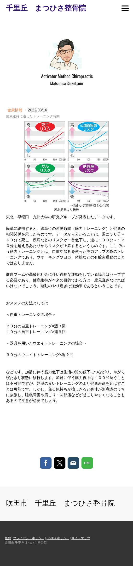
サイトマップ (80, 538)
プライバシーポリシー (28, 538)
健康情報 (15, 110)
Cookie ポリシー (57, 538)
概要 (8, 538)
